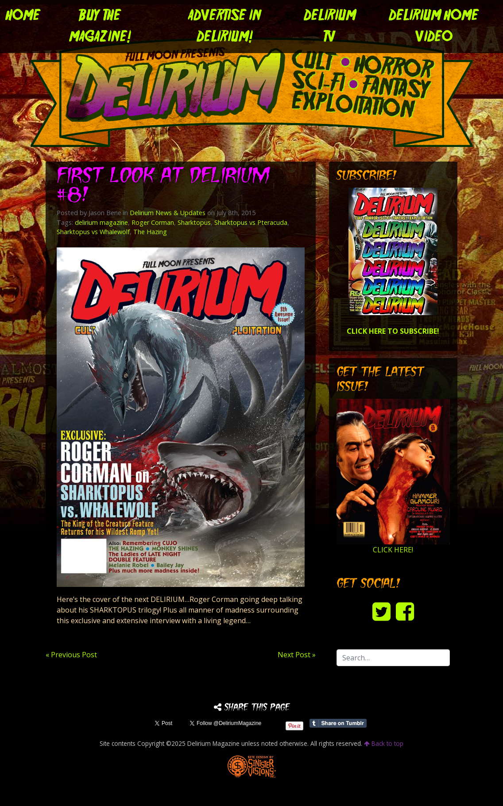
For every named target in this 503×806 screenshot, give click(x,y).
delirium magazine (101, 222)
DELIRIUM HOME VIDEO (434, 26)
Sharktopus (194, 222)
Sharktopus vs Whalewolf (93, 232)
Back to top (383, 743)
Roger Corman (153, 222)
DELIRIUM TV (330, 26)
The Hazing (150, 232)
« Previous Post (71, 654)
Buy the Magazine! (100, 26)
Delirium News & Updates (167, 212)
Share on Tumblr (338, 723)
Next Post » (297, 654)
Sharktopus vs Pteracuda (250, 222)
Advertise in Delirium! (224, 26)
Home (22, 16)
